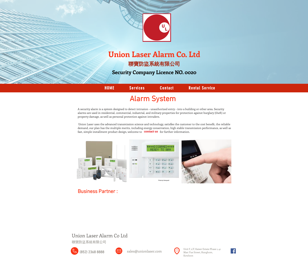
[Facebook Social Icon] (233, 251)
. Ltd (192, 54)
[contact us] (151, 131)
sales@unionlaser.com (144, 251)
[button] (102, 161)
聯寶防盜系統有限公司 (154, 64)
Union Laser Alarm (142, 54)
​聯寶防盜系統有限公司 (89, 242)
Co (180, 54)
